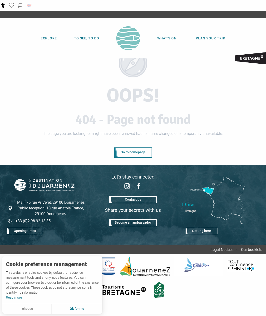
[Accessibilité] (3, 5)
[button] (20, 5)
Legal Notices (222, 249)
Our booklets (251, 249)
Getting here (201, 231)
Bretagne (190, 211)
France (189, 204)
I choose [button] (26, 309)
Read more (14, 297)
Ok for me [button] (77, 309)
